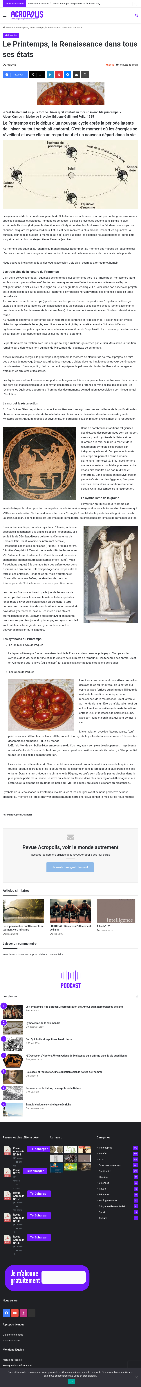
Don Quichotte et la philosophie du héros (49, 1039)
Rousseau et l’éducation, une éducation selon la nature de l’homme (64, 1071)
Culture (103, 1217)
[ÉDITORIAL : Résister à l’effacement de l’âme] (70, 910)
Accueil (8, 27)
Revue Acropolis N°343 (18, 1240)
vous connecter (23, 954)
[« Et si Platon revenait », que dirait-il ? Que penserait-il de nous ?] (84, 1166)
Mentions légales (12, 1359)
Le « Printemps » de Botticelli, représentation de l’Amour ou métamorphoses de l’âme (74, 1006)
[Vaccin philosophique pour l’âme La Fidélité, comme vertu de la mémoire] (56, 1149)
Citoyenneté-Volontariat (112, 1206)
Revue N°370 (16, 1172)
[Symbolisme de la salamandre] (13, 1028)
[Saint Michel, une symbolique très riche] (13, 1109)
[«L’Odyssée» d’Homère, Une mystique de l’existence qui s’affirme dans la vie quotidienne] (13, 1061)
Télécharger (39, 1149)
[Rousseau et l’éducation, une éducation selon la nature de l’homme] (13, 1077)
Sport (102, 1212)
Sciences (104, 1182)
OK (71, 1381)
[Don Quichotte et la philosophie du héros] (13, 1044)
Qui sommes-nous (13, 1334)
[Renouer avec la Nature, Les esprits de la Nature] (13, 1093)
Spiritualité (105, 1171)
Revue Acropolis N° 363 (18, 1151)
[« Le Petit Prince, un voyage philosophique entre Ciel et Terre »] (56, 1168)
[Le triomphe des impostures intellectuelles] (84, 1149)
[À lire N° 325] (117, 910)
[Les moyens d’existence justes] (70, 1166)
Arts (101, 1159)
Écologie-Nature (108, 1200)
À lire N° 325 (104, 926)
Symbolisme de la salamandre (43, 1023)
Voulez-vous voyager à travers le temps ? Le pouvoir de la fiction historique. (67, 3)
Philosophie (21, 27)
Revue (102, 1188)
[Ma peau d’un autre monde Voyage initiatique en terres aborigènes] (70, 1158)
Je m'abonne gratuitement (70, 867)
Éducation (104, 1194)
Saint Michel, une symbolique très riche (48, 1104)
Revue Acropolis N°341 (18, 1218)
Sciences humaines (110, 1165)
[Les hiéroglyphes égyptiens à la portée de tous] (56, 1158)
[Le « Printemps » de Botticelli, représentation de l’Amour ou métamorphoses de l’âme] (13, 1012)
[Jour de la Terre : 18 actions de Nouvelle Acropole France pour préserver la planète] (70, 1149)
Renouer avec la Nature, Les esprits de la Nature (53, 1088)
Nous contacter (11, 1340)
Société (103, 1153)
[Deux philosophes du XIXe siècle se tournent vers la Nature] (23, 910)
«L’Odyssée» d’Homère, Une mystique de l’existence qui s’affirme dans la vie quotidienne (76, 1055)
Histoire (103, 1176)
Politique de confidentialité (17, 1365)
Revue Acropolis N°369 (18, 1196)
